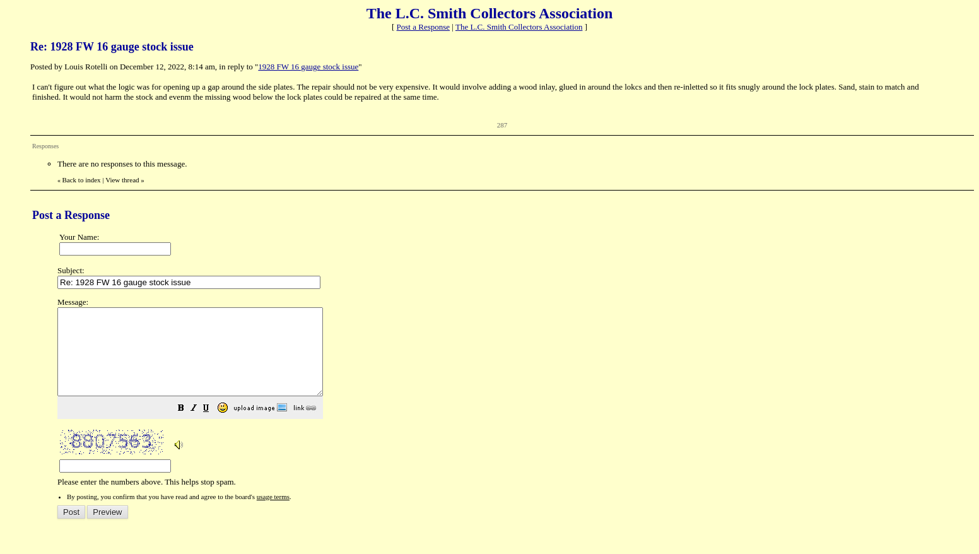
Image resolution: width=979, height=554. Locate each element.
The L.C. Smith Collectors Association (519, 27)
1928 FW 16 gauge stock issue (308, 66)
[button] (213, 427)
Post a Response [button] (423, 27)
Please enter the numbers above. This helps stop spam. (510, 401)
